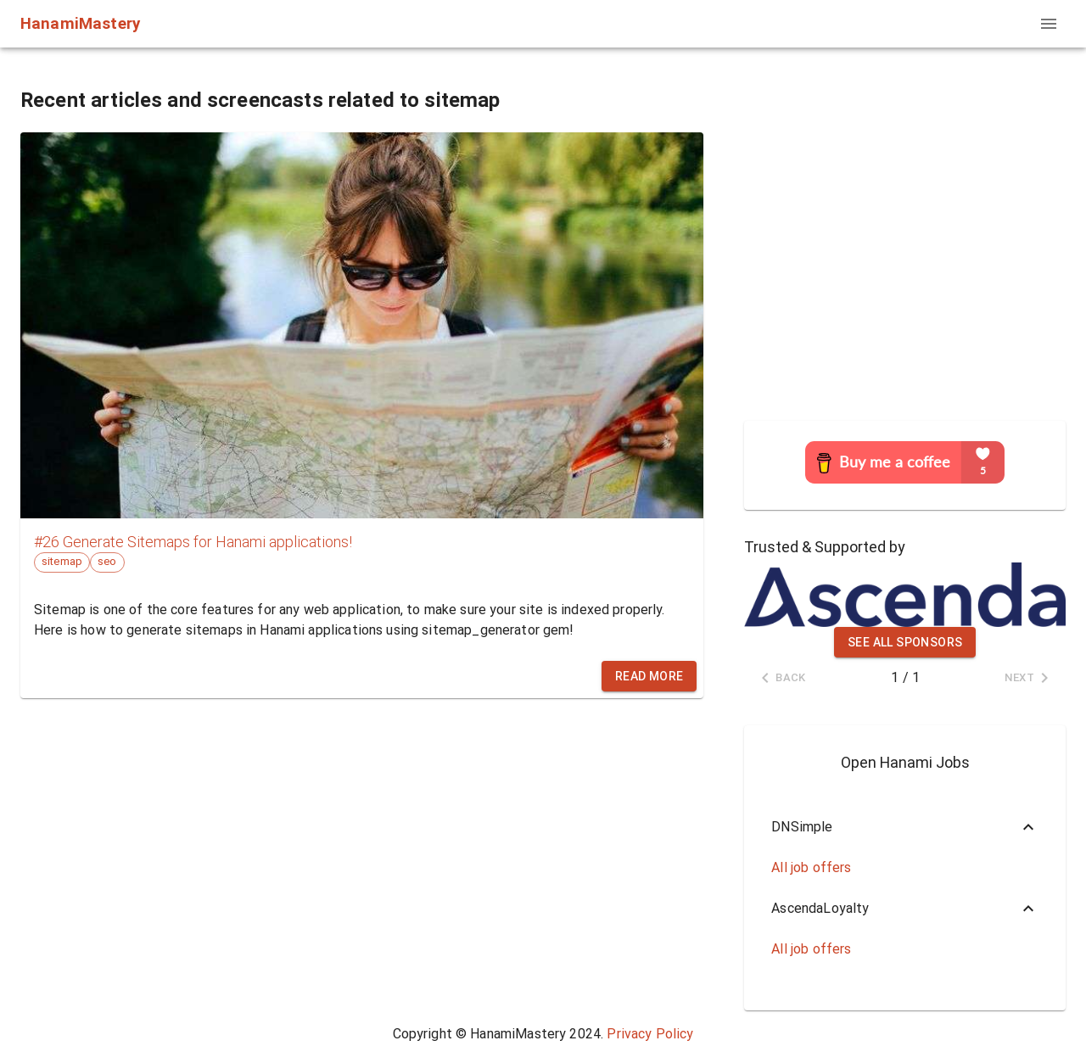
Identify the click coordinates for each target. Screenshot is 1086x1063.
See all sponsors (905, 642)
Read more (649, 676)
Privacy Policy (650, 1034)
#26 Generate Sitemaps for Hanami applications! (193, 542)
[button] (905, 827)
